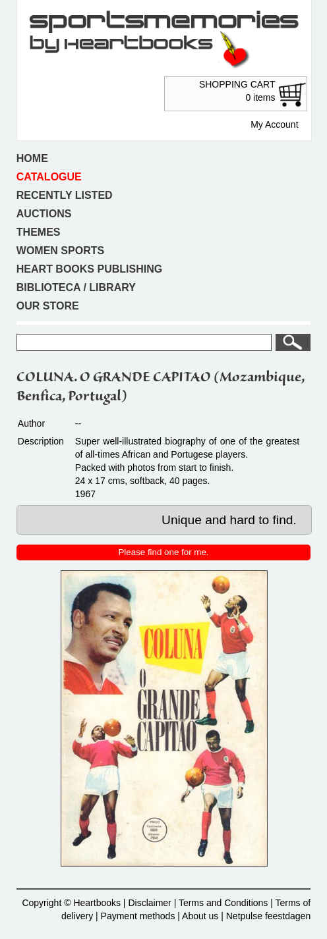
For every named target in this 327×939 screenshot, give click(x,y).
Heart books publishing (89, 269)
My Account (274, 124)
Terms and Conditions (223, 903)
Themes (38, 232)
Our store (47, 305)
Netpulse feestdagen (268, 916)
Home (32, 158)
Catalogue (49, 176)
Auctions (44, 213)
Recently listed (64, 195)
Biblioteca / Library (76, 287)
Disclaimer (149, 903)
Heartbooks (97, 903)
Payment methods (138, 916)
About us (200, 916)
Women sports (60, 250)
